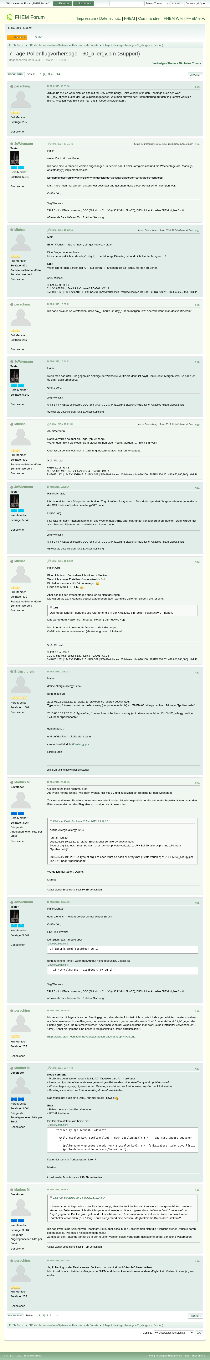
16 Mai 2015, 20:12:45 (58, 782)
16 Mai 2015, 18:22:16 (61, 230)
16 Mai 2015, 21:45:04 (58, 1010)
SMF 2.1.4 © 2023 (13, 1355)
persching (22, 86)
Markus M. (22, 782)
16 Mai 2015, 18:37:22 (58, 304)
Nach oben (15, 1315)
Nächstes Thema (190, 63)
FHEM (129, 18)
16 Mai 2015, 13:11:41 (61, 143)
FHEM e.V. (195, 18)
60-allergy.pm (80, 744)
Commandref (149, 18)
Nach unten (15, 74)
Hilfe (151, 1355)
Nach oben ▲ (199, 1355)
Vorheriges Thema (164, 63)
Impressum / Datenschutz (99, 18)
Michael (20, 230)
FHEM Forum (30, 17)
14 (58, 74)
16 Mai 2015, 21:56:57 (58, 1189)
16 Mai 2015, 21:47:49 (61, 1068)
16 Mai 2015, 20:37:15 (58, 902)
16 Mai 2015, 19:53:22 (61, 561)
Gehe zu (147, 1332)
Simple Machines (32, 1355)
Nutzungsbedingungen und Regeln (172, 1355)
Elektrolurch (24, 671)
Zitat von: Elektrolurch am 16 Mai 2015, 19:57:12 (80, 821)
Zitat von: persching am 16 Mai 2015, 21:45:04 (79, 1197)
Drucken (195, 75)
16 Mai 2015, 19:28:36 (58, 487)
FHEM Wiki (173, 18)
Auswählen (61, 943)
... (55, 74)
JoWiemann (23, 143)
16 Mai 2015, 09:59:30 (58, 86)
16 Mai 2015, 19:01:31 (61, 424)
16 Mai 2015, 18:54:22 (58, 361)
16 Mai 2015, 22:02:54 (58, 1260)
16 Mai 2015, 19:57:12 (58, 671)
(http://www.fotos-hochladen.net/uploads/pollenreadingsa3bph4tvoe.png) (91, 1036)
